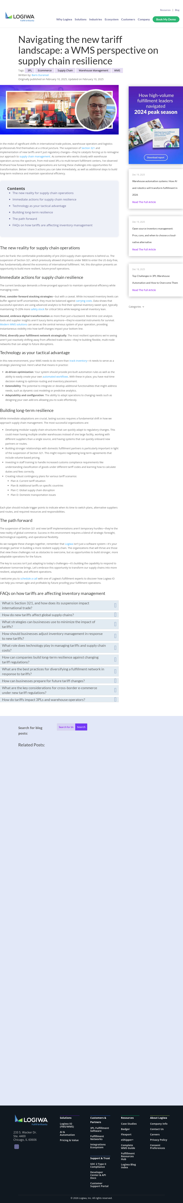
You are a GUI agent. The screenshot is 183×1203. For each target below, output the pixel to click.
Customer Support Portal (99, 1185)
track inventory (78, 360)
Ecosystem (111, 19)
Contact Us (157, 1129)
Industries (95, 19)
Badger (125, 1129)
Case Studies (129, 1123)
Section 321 (88, 148)
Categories (135, 306)
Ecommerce (45, 70)
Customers (128, 19)
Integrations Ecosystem (98, 1146)
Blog (177, 10)
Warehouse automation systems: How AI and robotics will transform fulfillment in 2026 (154, 188)
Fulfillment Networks (97, 1137)
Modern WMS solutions (13, 324)
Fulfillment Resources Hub (128, 1156)
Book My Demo (166, 19)
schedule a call (28, 578)
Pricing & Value (69, 1140)
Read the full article (144, 202)
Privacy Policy (158, 1139)
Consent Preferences (157, 1146)
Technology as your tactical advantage (39, 206)
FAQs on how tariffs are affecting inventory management (53, 225)
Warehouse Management (93, 70)
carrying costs (84, 300)
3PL (30, 70)
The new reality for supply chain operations (43, 193)
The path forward (25, 219)
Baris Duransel (40, 75)
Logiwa (69, 544)
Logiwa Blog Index (128, 1166)
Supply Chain (65, 70)
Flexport (126, 1134)
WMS (117, 70)
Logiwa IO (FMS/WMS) (67, 1125)
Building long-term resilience (33, 212)
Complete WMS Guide (128, 1146)
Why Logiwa (64, 19)
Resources (165, 10)
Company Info (158, 1123)
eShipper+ (127, 1139)
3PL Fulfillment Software (99, 1129)
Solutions (80, 19)
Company (144, 19)
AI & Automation (67, 1133)
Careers (155, 1134)
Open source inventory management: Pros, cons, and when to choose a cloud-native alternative (154, 235)
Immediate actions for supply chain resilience (44, 199)
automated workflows (55, 376)
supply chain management (34, 156)
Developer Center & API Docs (98, 1175)
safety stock (37, 309)
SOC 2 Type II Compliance (98, 1165)
